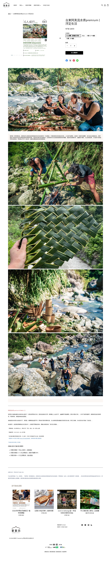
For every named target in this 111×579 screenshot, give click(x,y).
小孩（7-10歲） (91, 35)
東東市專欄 (28, 5)
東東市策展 (37, 5)
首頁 (9, 14)
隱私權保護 (52, 551)
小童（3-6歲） (70, 38)
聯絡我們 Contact (61, 525)
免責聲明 (64, 551)
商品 (21, 5)
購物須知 (47, 551)
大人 (83, 35)
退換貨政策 (58, 551)
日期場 (67, 33)
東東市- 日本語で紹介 (62, 527)
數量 (66, 42)
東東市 (15, 5)
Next (60, 38)
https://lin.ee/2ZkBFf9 (25, 438)
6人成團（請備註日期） (73, 35)
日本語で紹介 (46, 5)
